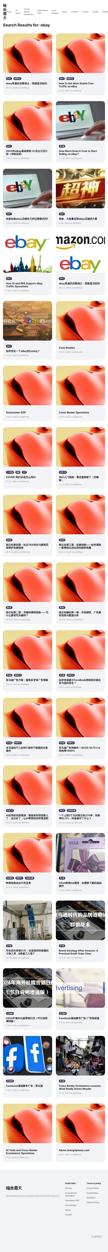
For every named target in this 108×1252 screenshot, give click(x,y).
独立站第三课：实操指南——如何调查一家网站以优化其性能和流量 (80, 546)
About (64, 12)
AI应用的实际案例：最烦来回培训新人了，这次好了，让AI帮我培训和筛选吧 (27, 817)
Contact (74, 12)
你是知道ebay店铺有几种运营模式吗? (27, 218)
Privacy (85, 12)
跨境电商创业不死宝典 (18, 883)
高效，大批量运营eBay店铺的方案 (78, 218)
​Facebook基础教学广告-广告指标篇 (79, 1018)
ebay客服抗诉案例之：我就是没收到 (26, 83)
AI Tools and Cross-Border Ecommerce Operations (21, 1152)
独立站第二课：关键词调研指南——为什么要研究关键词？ (27, 614)
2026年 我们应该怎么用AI (21, 477)
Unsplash (100, 1073)
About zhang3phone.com (74, 1150)
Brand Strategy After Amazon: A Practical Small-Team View (78, 952)
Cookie (95, 12)
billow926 (91, 1073)
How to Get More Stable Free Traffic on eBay (76, 85)
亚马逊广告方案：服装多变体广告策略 (27, 680)
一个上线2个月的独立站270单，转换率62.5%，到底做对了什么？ (79, 817)
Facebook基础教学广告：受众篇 (24, 1085)
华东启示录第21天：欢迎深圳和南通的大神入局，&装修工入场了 (27, 952)
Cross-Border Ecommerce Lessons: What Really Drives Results (80, 1087)
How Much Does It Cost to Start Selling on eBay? (78, 153)
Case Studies (67, 347)
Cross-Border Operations (29, 12)
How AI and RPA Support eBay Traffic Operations (24, 285)
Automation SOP (16, 412)
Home (8, 12)
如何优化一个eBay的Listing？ (23, 351)
